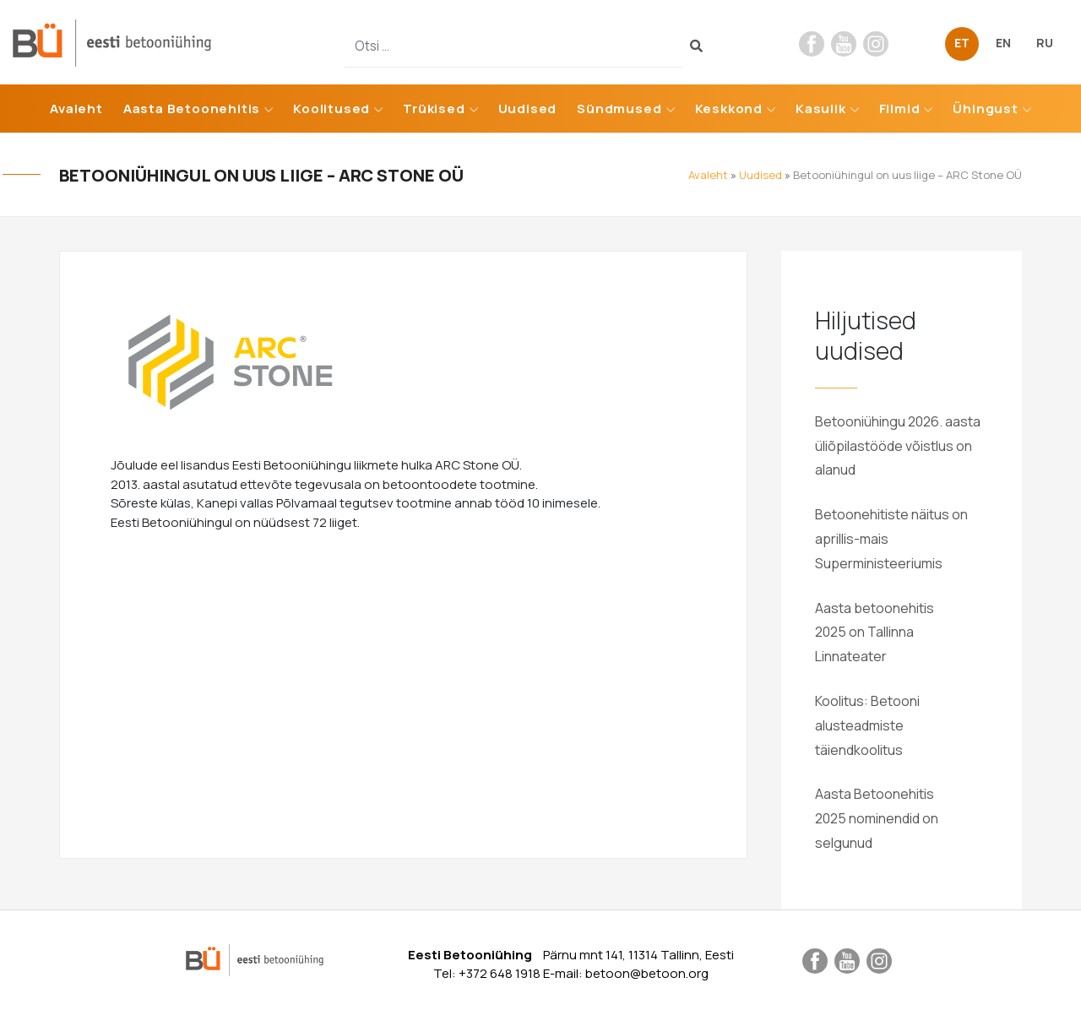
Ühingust (985, 108)
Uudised (527, 108)
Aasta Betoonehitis (191, 108)
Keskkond (729, 108)
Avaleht (76, 108)
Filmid (900, 108)
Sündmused (619, 108)
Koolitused (331, 108)
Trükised (433, 108)
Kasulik (821, 108)
